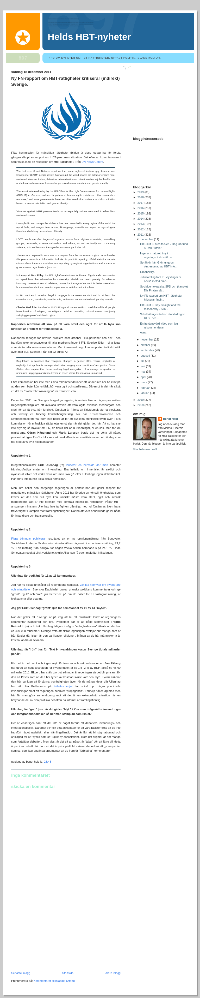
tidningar (25, 538)
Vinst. (143, 332)
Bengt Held (170, 418)
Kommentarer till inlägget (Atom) (54, 980)
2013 (141, 223)
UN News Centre (92, 161)
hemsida (89, 465)
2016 (141, 208)
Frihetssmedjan (63, 686)
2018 (141, 197)
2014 (141, 218)
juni (143, 366)
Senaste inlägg (20, 973)
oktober (146, 344)
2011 (141, 234)
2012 (141, 229)
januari (145, 393)
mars (144, 382)
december (147, 239)
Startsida (68, 973)
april (144, 377)
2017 (141, 202)
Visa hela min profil (145, 449)
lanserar (71, 465)
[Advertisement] (50, 935)
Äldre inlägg (113, 973)
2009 (141, 405)
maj (143, 371)
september (148, 350)
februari (146, 387)
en (80, 465)
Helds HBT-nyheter (89, 37)
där (98, 465)
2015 (141, 213)
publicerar (39, 538)
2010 (141, 399)
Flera (14, 538)
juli (143, 360)
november (147, 339)
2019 (141, 192)
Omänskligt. (147, 271)
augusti (146, 355)
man (105, 465)
